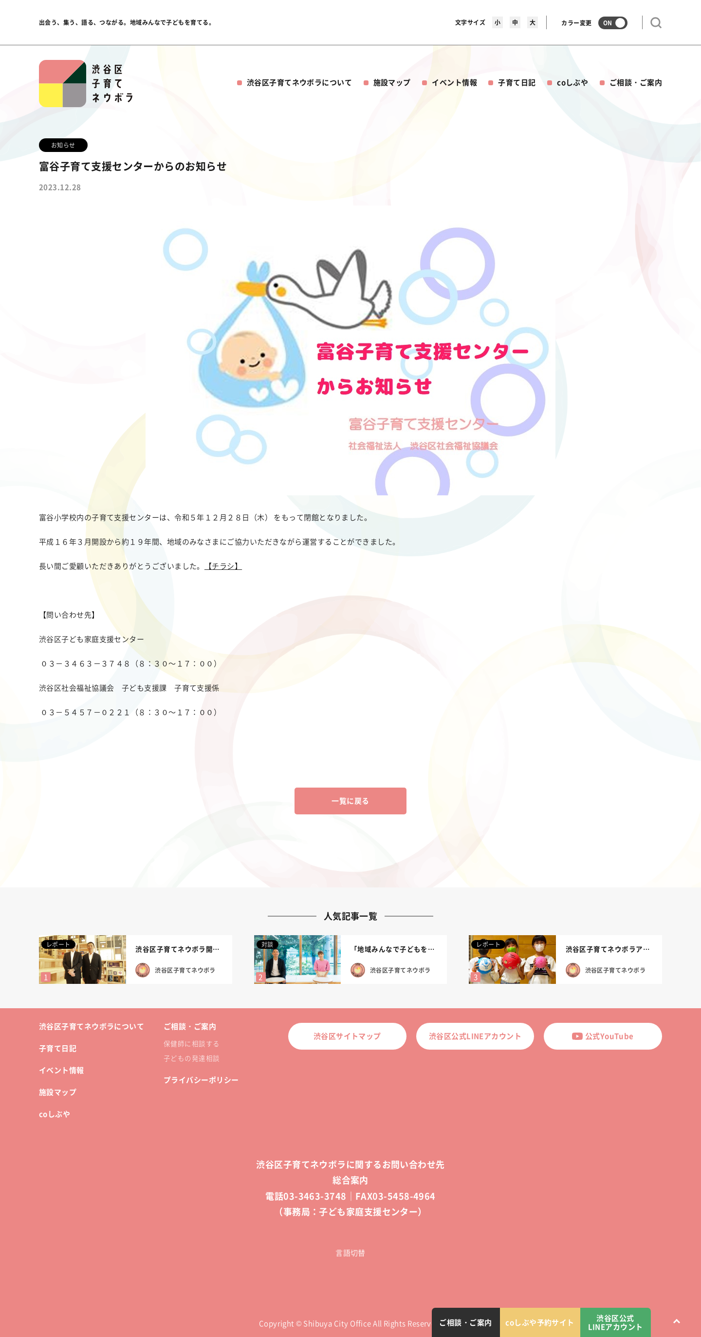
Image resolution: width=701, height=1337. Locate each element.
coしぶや (572, 82)
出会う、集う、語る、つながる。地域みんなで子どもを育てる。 (127, 22)
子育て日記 (516, 82)
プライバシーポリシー (201, 1079)
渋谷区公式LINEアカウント (475, 1036)
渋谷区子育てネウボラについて (299, 82)
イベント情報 (454, 82)
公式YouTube (602, 1036)
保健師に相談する (192, 1043)
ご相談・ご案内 (635, 82)
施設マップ (392, 82)
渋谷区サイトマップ (347, 1036)
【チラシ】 (223, 566)
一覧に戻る (350, 800)
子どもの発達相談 (192, 1058)
